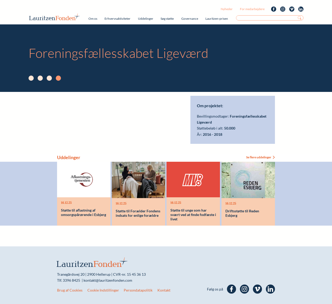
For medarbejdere (252, 9)
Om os (92, 19)
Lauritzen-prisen (216, 19)
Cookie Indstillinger (103, 290)
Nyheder (227, 9)
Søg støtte (167, 19)
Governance (189, 19)
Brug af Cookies (69, 290)
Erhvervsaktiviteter (117, 19)
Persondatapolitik (138, 290)
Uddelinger (145, 19)
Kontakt (163, 290)
